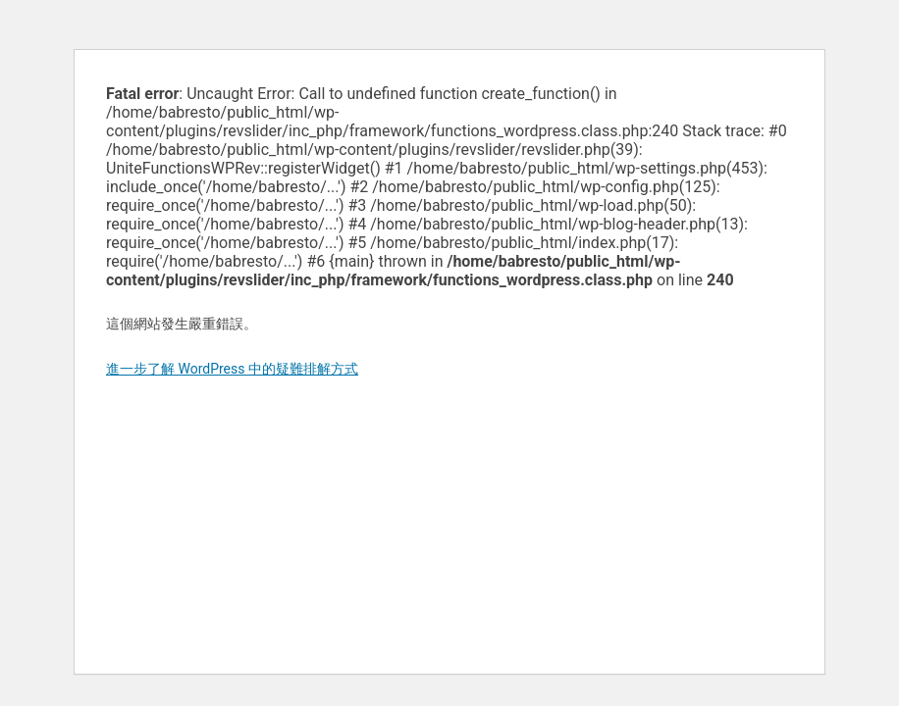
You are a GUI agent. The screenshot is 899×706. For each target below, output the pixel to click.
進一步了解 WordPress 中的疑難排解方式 (232, 369)
